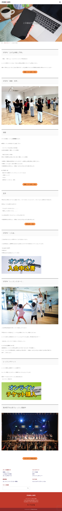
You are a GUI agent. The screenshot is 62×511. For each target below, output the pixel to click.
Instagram (32, 505)
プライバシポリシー (37, 475)
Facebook (30, 505)
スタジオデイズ (27, 509)
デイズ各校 (35, 472)
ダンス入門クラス (7, 475)
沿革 (33, 474)
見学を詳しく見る (30, 224)
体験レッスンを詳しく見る (30, 72)
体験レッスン (6, 472)
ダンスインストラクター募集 (10, 481)
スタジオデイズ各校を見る (30, 458)
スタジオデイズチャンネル (39, 481)
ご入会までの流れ (7, 474)
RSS (34, 505)
